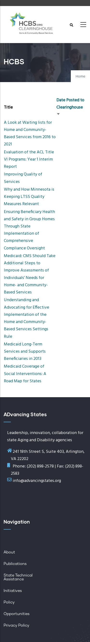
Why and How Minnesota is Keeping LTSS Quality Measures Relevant (29, 197)
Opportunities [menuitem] (17, 614)
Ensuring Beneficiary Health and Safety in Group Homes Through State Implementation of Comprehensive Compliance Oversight (29, 230)
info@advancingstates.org (37, 480)
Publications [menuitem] (15, 564)
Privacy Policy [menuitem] (16, 625)
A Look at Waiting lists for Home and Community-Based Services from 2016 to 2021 (30, 133)
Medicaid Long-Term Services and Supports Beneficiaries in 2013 (25, 351)
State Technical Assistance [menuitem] (18, 577)
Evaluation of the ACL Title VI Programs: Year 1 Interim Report (29, 159)
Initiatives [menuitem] (13, 591)
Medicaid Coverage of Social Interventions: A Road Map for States (25, 373)
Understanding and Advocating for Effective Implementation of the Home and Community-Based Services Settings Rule (26, 318)
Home (80, 76)
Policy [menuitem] (9, 602)
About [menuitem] (9, 552)
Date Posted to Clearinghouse (70, 107)
